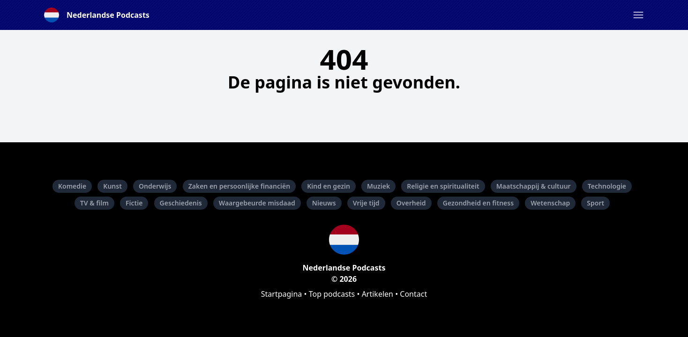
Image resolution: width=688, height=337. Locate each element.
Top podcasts (332, 294)
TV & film (94, 202)
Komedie (72, 186)
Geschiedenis (181, 202)
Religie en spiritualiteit (443, 186)
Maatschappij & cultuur (533, 186)
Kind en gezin (328, 186)
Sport (595, 202)
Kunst (112, 186)
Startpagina (281, 294)
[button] (638, 15)
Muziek (378, 186)
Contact (413, 294)
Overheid (411, 202)
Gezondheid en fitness (478, 202)
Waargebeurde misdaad (257, 202)
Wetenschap (550, 202)
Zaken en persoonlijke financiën (239, 186)
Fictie (134, 202)
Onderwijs (155, 186)
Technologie (607, 186)
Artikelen (377, 294)
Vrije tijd (366, 202)
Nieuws (324, 202)
